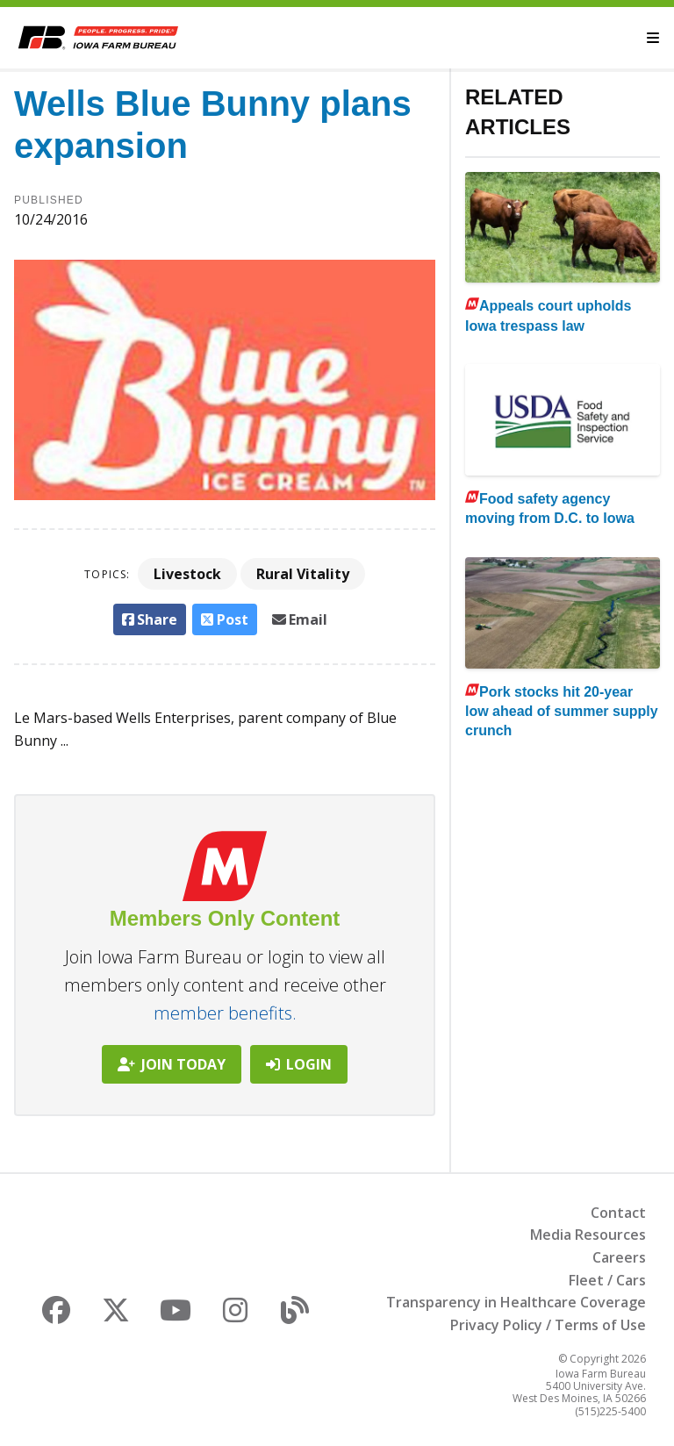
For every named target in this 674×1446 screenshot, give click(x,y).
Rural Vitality (302, 573)
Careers (619, 1257)
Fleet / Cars (607, 1280)
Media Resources (588, 1234)
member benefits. (225, 1013)
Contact (618, 1212)
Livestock (187, 573)
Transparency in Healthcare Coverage (516, 1302)
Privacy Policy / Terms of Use (548, 1325)
